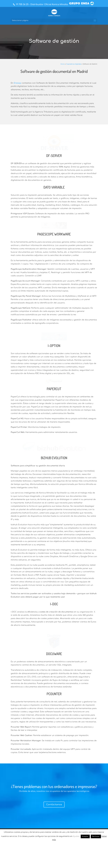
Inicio (63, 64)
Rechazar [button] (96, 836)
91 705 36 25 (22, 4)
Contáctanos (54, 745)
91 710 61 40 (72, 793)
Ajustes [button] (76, 836)
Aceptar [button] (85, 836)
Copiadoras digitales (73, 64)
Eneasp (17, 83)
